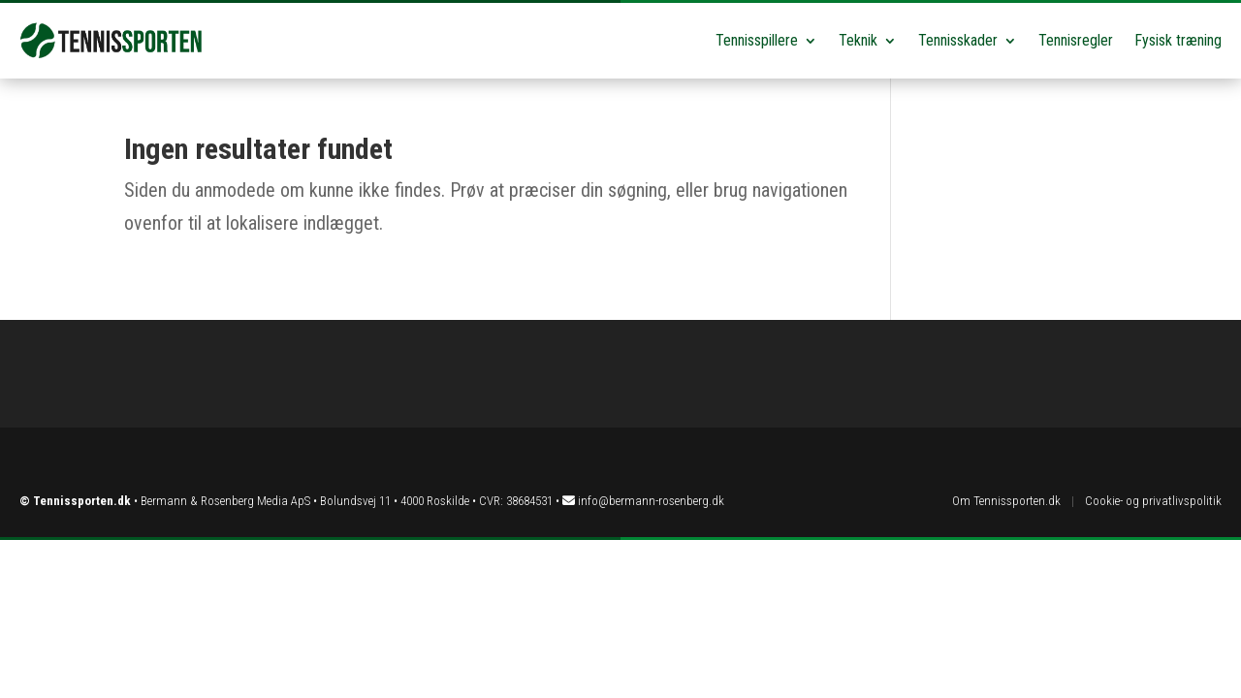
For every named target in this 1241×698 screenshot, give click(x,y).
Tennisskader (958, 40)
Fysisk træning (1178, 40)
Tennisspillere (757, 40)
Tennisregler (1075, 40)
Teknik (858, 40)
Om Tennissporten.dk (1006, 500)
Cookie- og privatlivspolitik (1153, 500)
